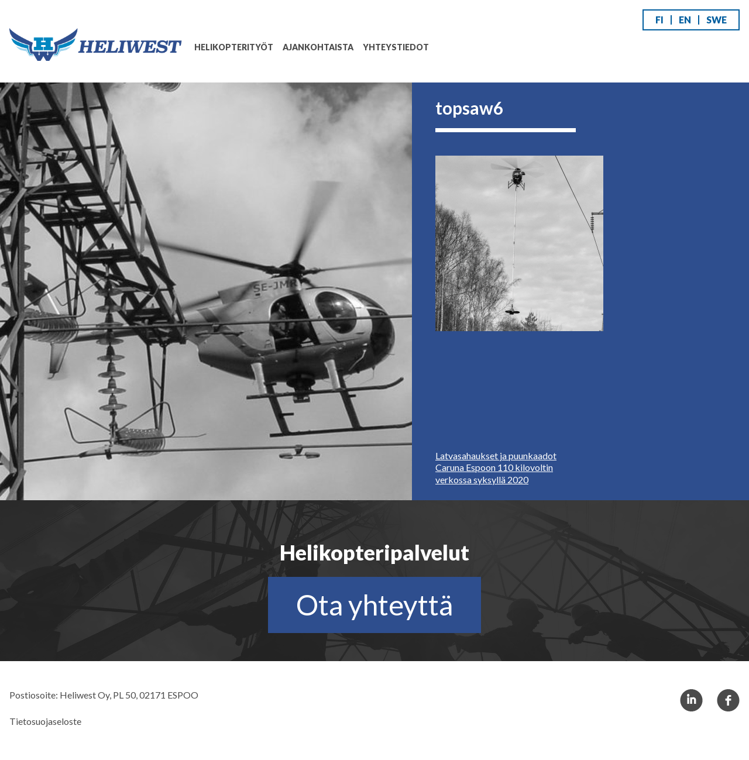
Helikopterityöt (233, 47)
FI (659, 19)
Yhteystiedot (396, 47)
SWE (716, 19)
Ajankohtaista (318, 47)
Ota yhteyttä (374, 604)
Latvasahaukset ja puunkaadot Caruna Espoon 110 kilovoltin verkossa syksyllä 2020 (495, 468)
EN (685, 19)
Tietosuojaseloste (45, 721)
